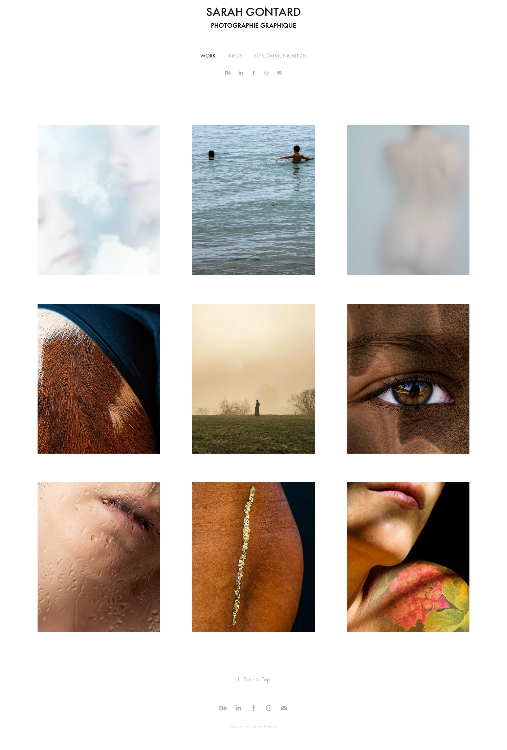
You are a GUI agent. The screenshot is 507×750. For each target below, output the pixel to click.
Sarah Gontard (253, 11)
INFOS (234, 55)
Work (208, 55)
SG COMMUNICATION (280, 55)
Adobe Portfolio (264, 726)
